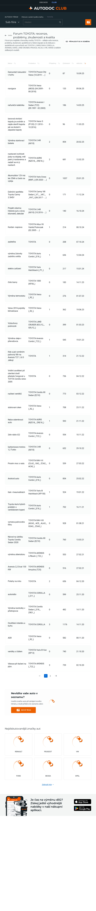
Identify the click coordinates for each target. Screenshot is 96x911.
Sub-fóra (12, 22)
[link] (56, 682)
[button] (17, 70)
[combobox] (43, 22)
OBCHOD (43, 2)
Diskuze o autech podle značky (32, 17)
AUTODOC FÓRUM (11, 17)
